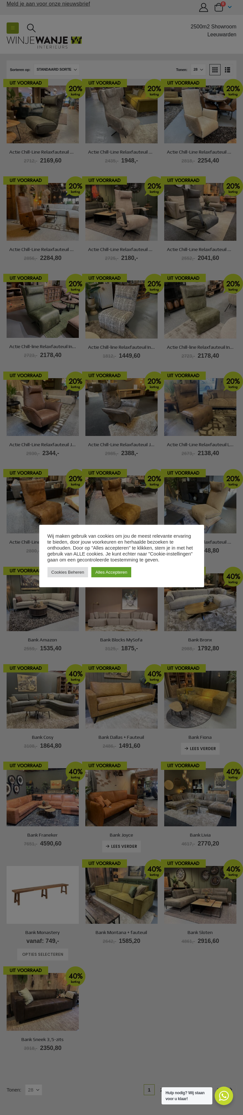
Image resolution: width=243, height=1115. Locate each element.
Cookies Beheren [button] (67, 572)
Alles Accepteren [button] (111, 572)
